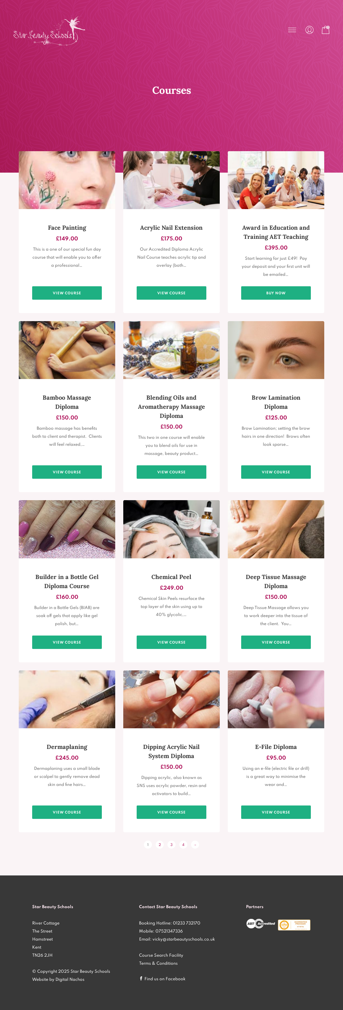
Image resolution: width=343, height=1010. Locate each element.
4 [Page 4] (183, 844)
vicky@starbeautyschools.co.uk (183, 939)
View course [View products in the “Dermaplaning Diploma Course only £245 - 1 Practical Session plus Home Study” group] (67, 812)
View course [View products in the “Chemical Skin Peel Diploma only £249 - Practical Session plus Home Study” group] (171, 642)
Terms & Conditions (158, 963)
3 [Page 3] (171, 844)
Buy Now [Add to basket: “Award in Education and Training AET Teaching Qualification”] (276, 293)
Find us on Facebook (164, 978)
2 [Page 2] (160, 844)
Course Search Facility (161, 955)
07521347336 (169, 931)
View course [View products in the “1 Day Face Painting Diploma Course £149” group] (67, 293)
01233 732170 (186, 923)
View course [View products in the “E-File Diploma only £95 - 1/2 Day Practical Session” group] (276, 812)
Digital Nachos (69, 979)
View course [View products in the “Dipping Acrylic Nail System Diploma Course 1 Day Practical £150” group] (171, 812)
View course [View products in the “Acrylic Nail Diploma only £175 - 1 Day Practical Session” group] (171, 293)
